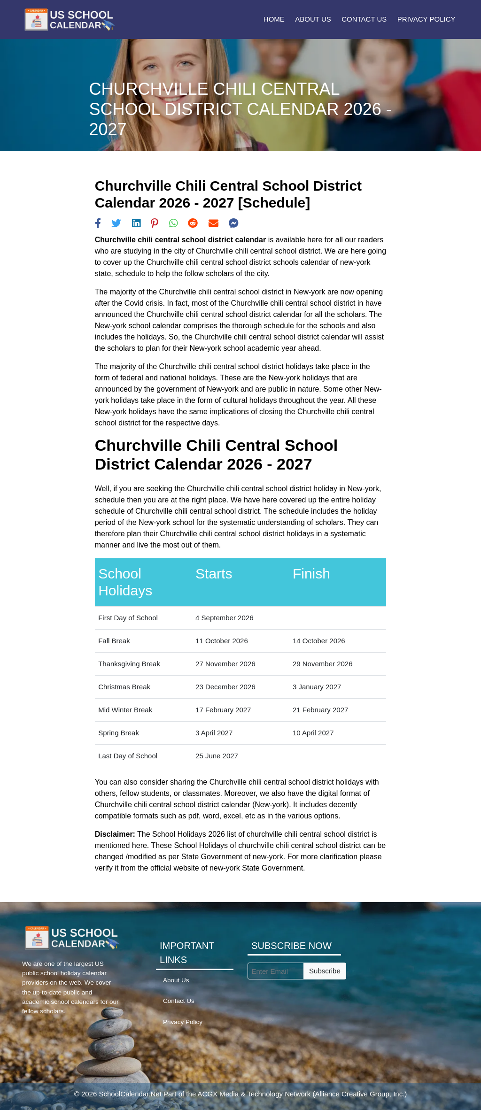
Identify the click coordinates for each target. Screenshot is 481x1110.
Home (274, 19)
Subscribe (325, 971)
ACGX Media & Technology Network (254, 1094)
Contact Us (364, 19)
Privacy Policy (426, 19)
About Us (313, 19)
